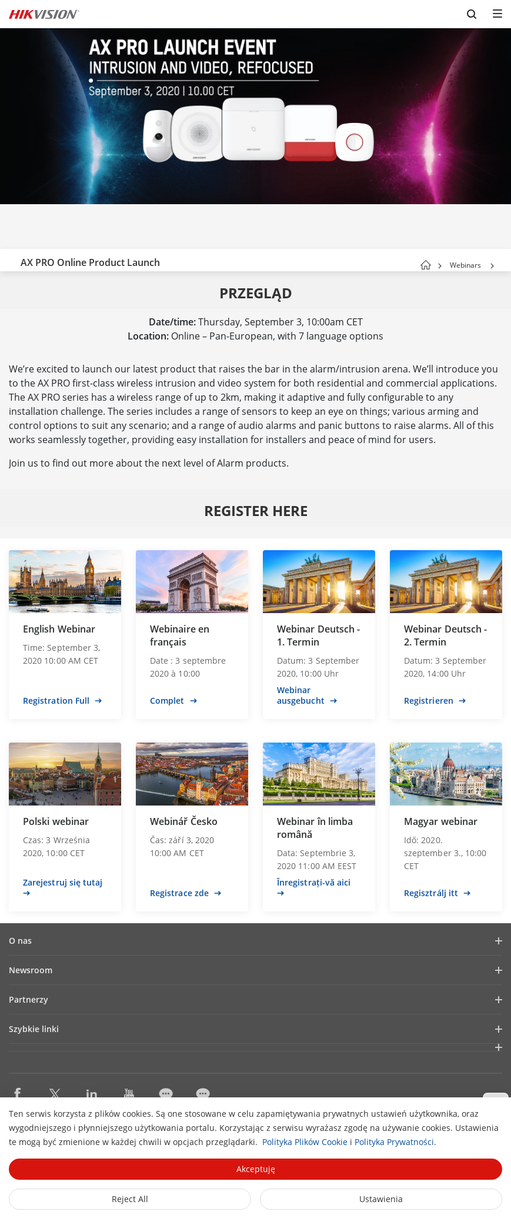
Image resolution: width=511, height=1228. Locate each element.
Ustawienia (381, 1198)
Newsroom (30, 970)
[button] (492, 266)
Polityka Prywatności (394, 1141)
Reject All (130, 1198)
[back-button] (11, 260)
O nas (20, 940)
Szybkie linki (34, 1028)
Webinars (465, 265)
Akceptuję (255, 1168)
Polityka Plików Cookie (305, 1141)
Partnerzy (28, 999)
